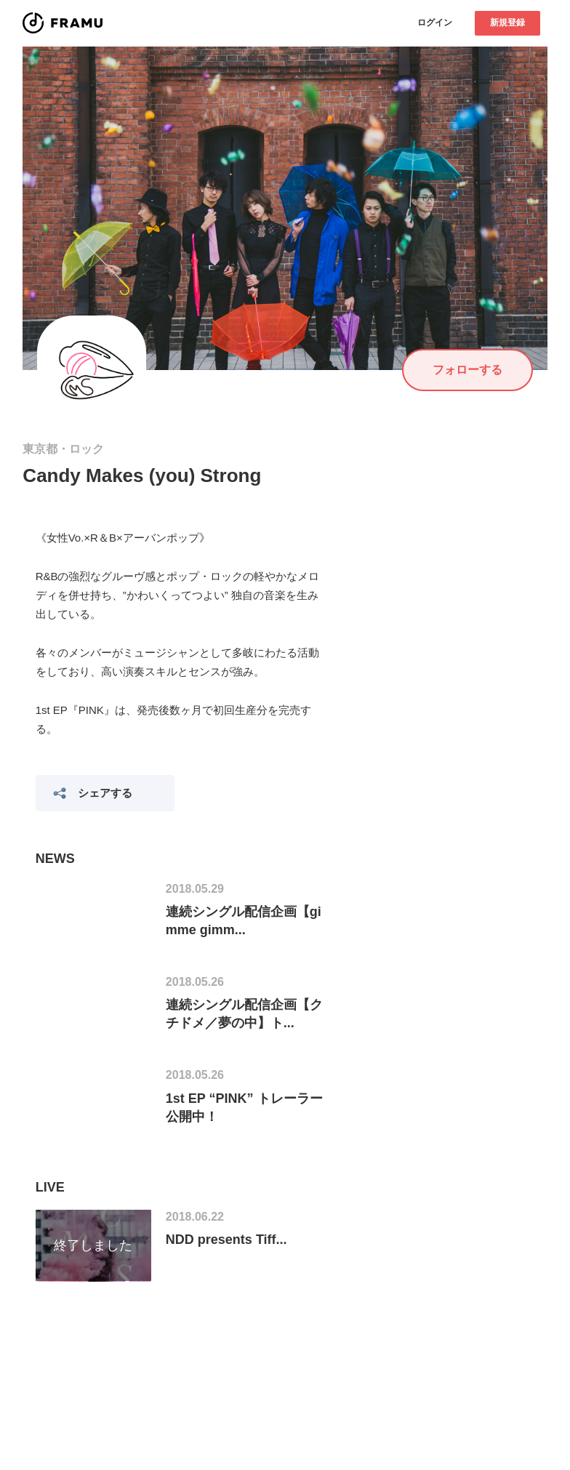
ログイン (434, 22)
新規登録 (507, 22)
